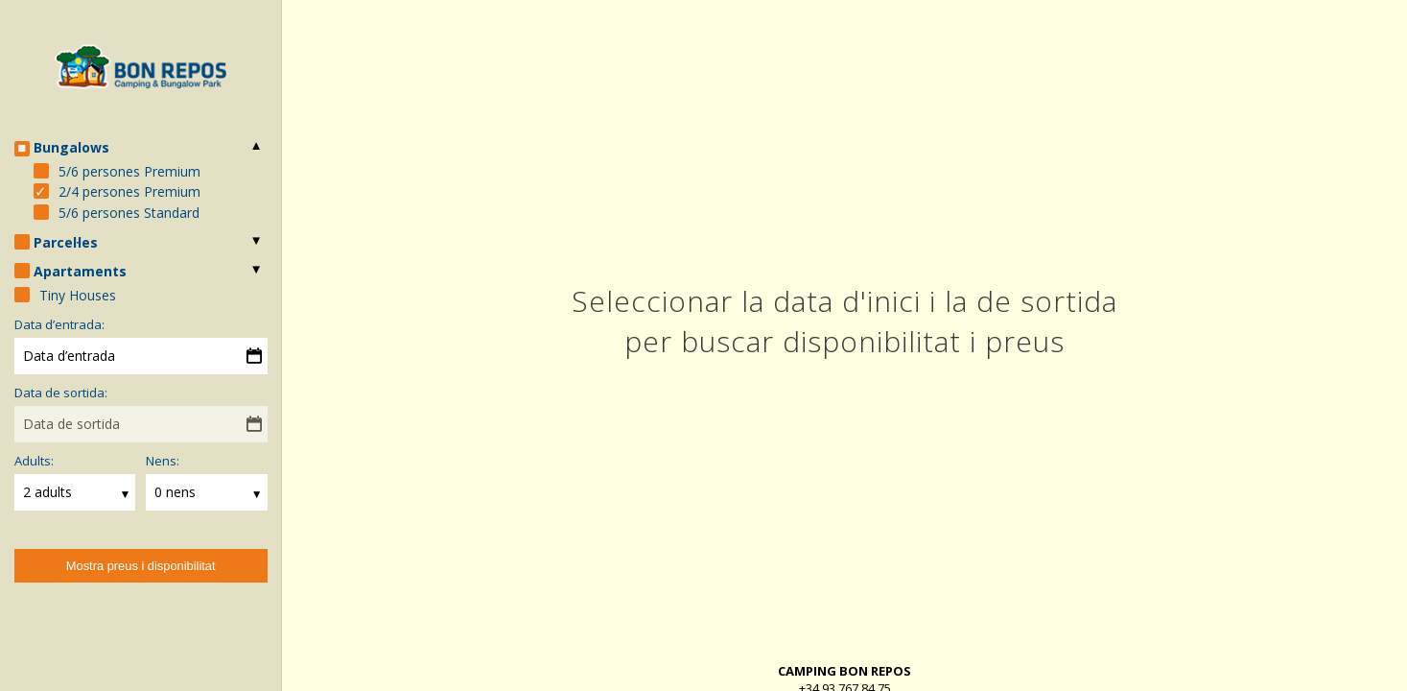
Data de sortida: (60, 392)
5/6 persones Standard (129, 212)
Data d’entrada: (59, 324)
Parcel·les (66, 242)
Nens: (162, 460)
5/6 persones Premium (129, 171)
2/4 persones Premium (129, 191)
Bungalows (71, 147)
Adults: (34, 460)
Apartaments (80, 271)
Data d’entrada (69, 355)
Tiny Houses (77, 295)
